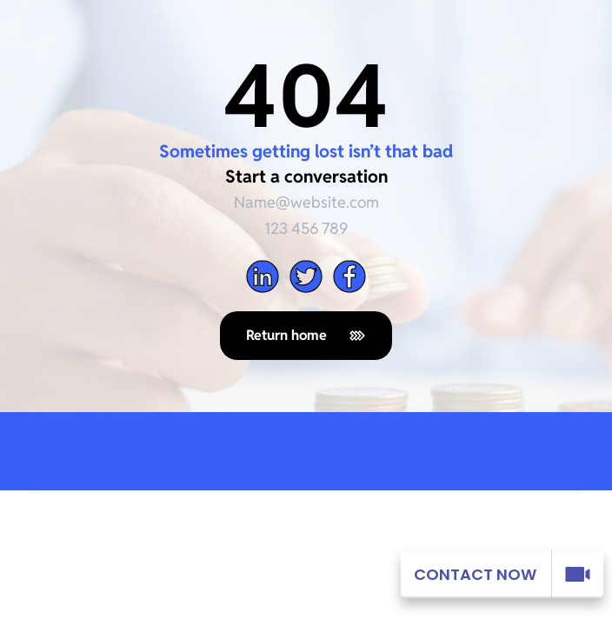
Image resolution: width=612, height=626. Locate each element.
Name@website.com (306, 202)
